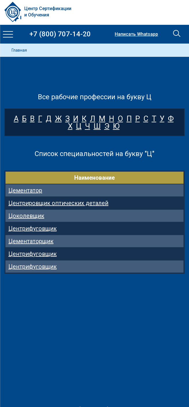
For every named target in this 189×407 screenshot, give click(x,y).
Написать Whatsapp (136, 34)
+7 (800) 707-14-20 (60, 34)
